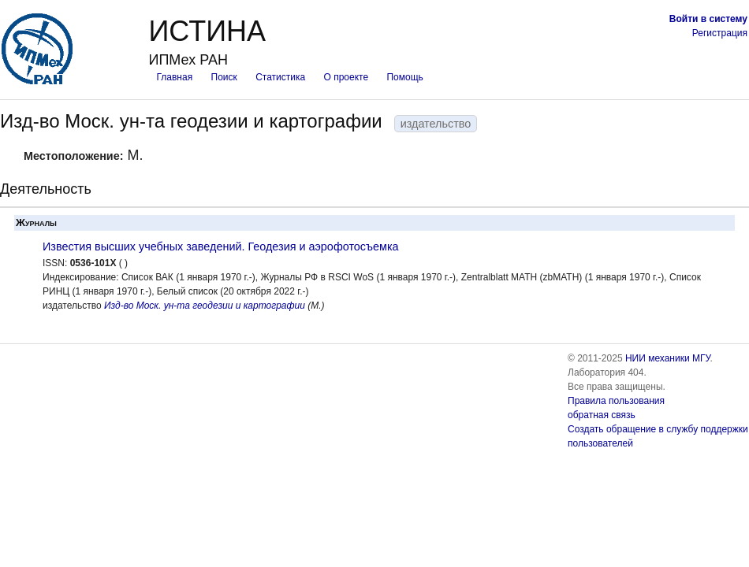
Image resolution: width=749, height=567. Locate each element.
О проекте (346, 77)
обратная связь (601, 415)
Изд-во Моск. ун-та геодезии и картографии (204, 305)
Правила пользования (616, 400)
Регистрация (719, 33)
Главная (174, 77)
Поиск (224, 77)
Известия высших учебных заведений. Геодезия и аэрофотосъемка (221, 246)
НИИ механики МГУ (667, 358)
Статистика (280, 77)
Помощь (404, 77)
